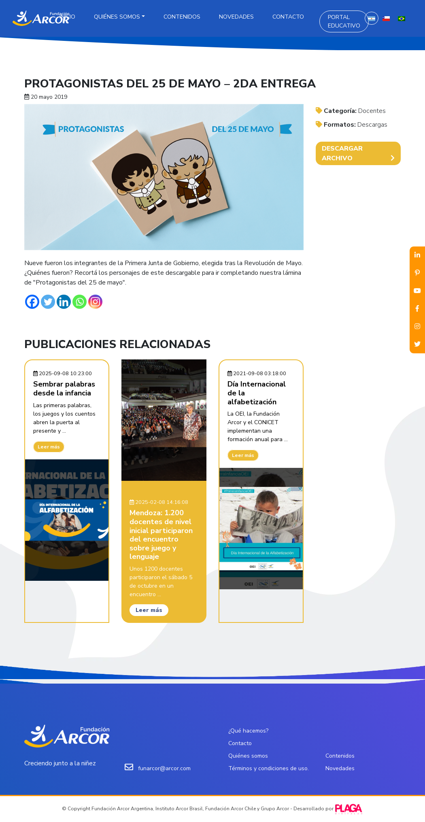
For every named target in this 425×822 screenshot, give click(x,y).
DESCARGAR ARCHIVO (358, 153)
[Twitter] (48, 302)
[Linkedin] (64, 302)
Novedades (236, 17)
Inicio (67, 17)
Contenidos (182, 17)
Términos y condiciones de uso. (268, 768)
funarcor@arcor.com (164, 768)
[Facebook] (32, 302)
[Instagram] (95, 302)
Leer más (49, 447)
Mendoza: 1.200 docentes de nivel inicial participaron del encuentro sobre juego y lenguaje (161, 534)
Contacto (288, 17)
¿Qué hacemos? (248, 731)
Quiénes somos (117, 17)
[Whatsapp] (79, 302)
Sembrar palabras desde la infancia (64, 388)
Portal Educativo (344, 21)
